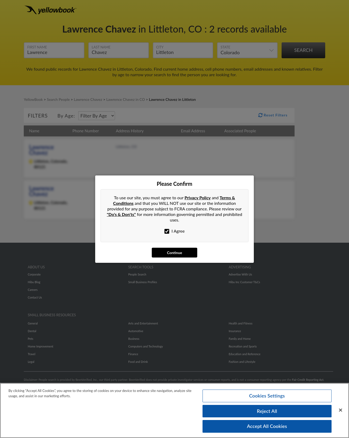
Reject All (267, 411)
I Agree (174, 231)
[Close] (340, 410)
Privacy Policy (198, 197)
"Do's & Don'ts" (121, 214)
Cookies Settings (267, 396)
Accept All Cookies (267, 426)
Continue (174, 252)
